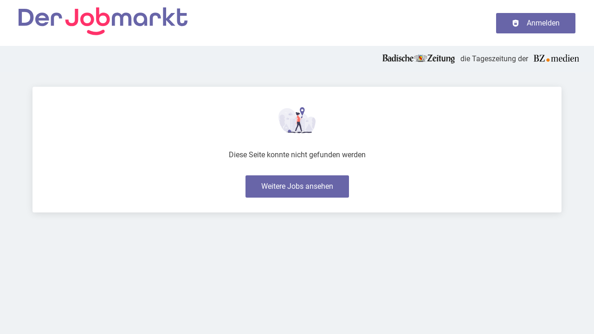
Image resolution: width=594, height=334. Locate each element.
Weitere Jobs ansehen (297, 186)
